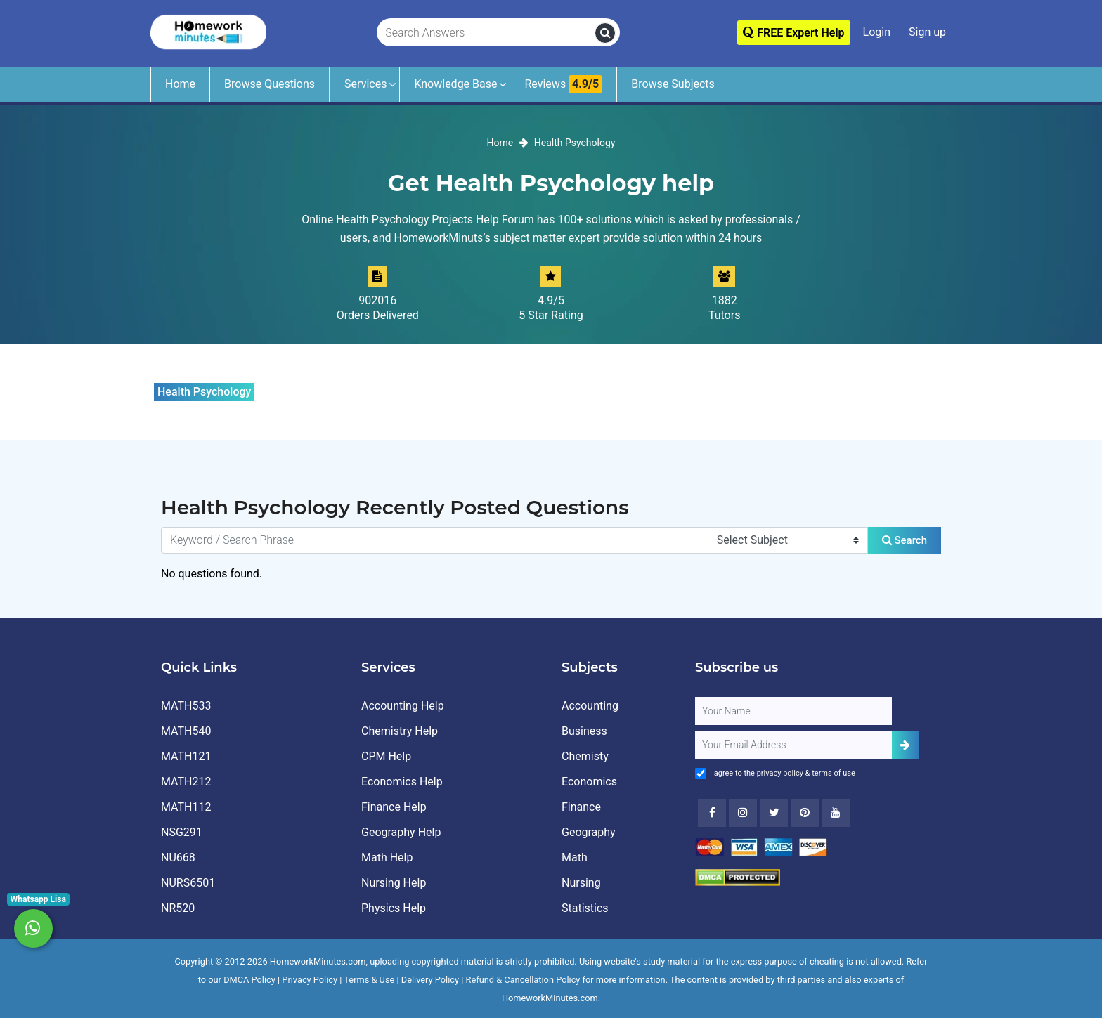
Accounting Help (402, 705)
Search (904, 540)
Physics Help (393, 908)
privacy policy (780, 773)
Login (876, 32)
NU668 (178, 857)
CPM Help (386, 756)
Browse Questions (269, 84)
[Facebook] (712, 813)
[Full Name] (793, 711)
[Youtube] (805, 813)
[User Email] (793, 745)
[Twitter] (774, 813)
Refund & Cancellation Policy (523, 979)
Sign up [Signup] (927, 32)
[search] (605, 33)
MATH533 (186, 705)
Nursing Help (393, 882)
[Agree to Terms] (700, 773)
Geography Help (401, 832)
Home (180, 84)
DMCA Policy (249, 979)
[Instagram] (743, 813)
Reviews (563, 84)
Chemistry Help (399, 731)
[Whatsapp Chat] (33, 928)
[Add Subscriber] (905, 745)
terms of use (833, 773)
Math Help (387, 857)
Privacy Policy (309, 979)
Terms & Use (369, 979)
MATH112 (186, 807)
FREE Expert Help (793, 32)
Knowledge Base (455, 84)
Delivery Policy (430, 979)
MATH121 (186, 756)
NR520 (178, 908)
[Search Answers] (486, 33)
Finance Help (394, 807)
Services (365, 84)
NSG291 (181, 832)
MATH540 (186, 731)
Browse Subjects (673, 84)
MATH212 (186, 781)
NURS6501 (188, 882)
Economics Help (402, 781)
